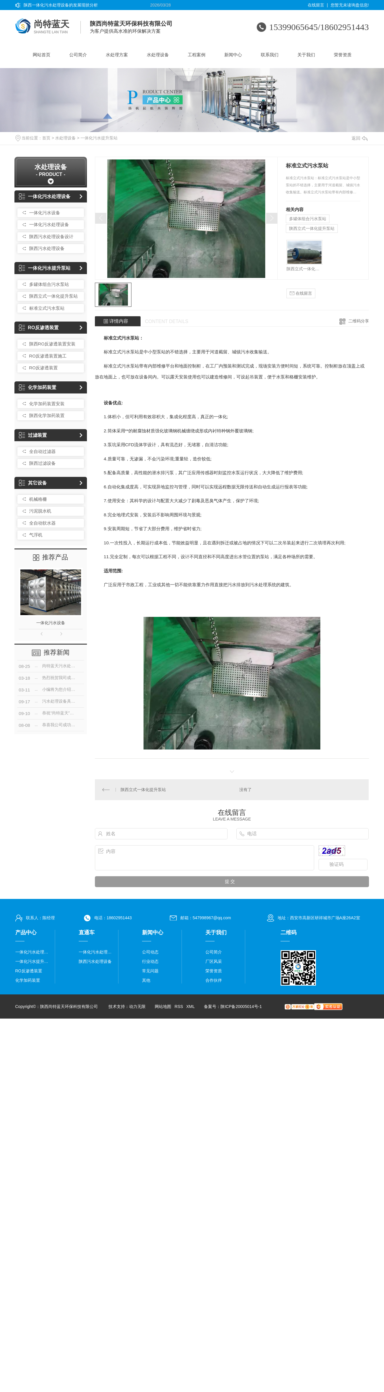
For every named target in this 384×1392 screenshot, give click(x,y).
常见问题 (150, 970)
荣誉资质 (343, 54)
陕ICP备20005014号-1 (241, 1006)
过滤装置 (33, 435)
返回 (359, 138)
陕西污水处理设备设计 (51, 236)
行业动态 (150, 961)
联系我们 (269, 54)
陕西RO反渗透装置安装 (52, 343)
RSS (178, 1006)
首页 (46, 138)
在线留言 (316, 5)
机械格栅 (38, 499)
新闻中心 (233, 54)
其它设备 (33, 482)
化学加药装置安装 (47, 403)
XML (190, 1006)
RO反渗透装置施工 (48, 355)
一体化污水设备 (44, 212)
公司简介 (78, 54)
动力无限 (137, 1006)
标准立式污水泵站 (47, 308)
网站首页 (41, 54)
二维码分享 (358, 321)
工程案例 (196, 54)
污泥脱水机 (40, 510)
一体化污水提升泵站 (99, 138)
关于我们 (306, 54)
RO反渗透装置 (39, 327)
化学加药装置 (37, 387)
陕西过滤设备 (42, 463)
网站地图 (163, 1006)
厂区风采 (213, 961)
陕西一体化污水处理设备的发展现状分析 (61, 5)
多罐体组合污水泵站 (49, 284)
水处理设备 (158, 54)
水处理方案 (117, 54)
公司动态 (150, 952)
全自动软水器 (42, 522)
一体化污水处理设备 (44, 196)
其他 (146, 980)
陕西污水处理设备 (47, 248)
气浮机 (35, 534)
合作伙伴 (213, 980)
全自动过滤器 (42, 451)
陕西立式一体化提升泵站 (53, 296)
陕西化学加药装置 (47, 415)
